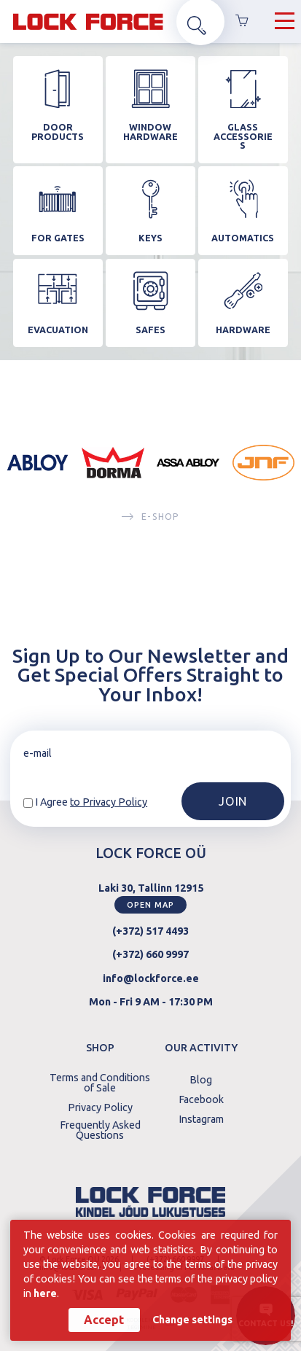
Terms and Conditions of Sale (100, 1080)
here (45, 1293)
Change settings (192, 1320)
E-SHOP (150, 520)
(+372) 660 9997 (150, 952)
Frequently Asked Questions (100, 1128)
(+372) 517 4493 (150, 929)
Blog (200, 1077)
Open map (150, 902)
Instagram (201, 1116)
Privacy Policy (100, 1105)
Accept (104, 1319)
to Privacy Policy (108, 800)
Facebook (201, 1097)
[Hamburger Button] (284, 23)
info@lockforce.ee (151, 975)
